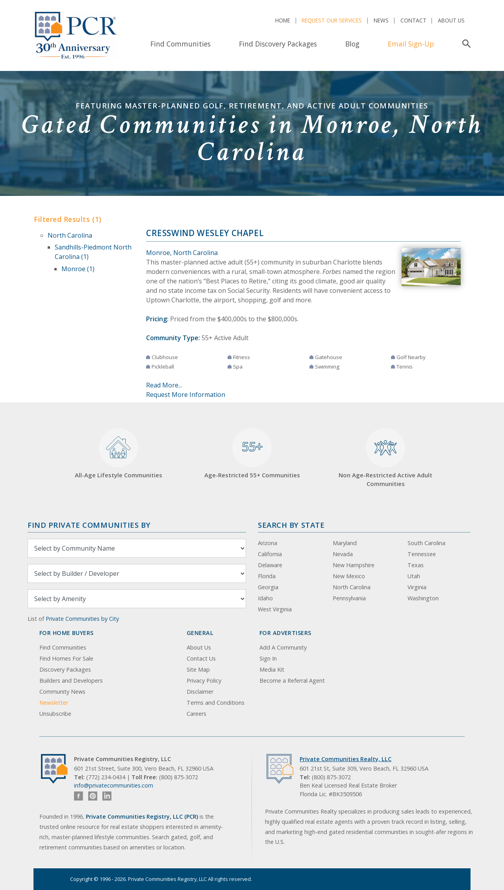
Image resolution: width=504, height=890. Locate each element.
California (270, 554)
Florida (267, 576)
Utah (414, 576)
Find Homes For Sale (66, 658)
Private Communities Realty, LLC (345, 759)
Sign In (268, 658)
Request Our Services (332, 20)
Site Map (198, 669)
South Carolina (426, 543)
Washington (423, 598)
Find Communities (180, 43)
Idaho (265, 598)
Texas (416, 565)
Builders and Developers (71, 680)
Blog (352, 43)
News (381, 20)
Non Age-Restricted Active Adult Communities (385, 458)
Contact (413, 20)
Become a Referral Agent (292, 680)
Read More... (164, 385)
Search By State (291, 525)
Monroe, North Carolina (182, 252)
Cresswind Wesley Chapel (204, 232)
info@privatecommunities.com (113, 785)
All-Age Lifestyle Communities (118, 453)
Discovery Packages (65, 669)
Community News (62, 691)
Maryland (345, 543)
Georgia (268, 587)
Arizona (267, 543)
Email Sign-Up (411, 43)
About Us (451, 20)
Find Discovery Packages (278, 43)
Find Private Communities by (89, 525)
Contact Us (201, 658)
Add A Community (283, 647)
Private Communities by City (82, 618)
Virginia (417, 587)
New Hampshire (353, 565)
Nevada (343, 554)
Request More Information (185, 394)
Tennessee (422, 554)
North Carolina (70, 235)
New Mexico (349, 576)
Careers (196, 713)
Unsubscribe (55, 713)
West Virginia (275, 609)
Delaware (270, 565)
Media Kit (271, 669)
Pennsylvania (349, 598)
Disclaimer (200, 691)
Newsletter (53, 702)
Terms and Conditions (216, 702)
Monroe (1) (77, 268)
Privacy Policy (204, 680)
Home (282, 20)
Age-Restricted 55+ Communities (252, 453)
